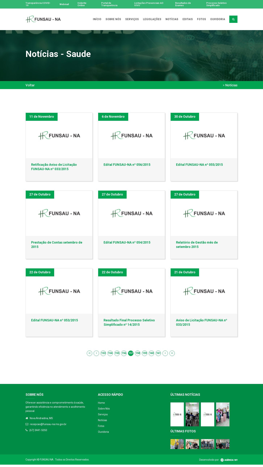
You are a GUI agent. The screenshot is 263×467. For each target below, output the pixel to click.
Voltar (30, 85)
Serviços (103, 416)
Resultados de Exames (183, 4)
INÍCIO (97, 19)
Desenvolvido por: (218, 462)
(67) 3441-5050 (38, 432)
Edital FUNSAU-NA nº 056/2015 (127, 165)
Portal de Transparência (110, 4)
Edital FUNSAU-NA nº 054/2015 (127, 243)
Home (101, 405)
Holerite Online (82, 4)
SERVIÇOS (132, 19)
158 (137, 355)
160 (151, 355)
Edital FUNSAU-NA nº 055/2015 (199, 165)
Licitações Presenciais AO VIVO (149, 4)
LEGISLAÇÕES (152, 19)
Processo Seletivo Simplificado (217, 4)
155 (117, 355)
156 (124, 355)
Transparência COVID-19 (34, 4)
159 (144, 355)
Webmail (64, 4)
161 (158, 355)
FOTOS (201, 19)
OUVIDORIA (217, 19)
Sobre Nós (104, 410)
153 (103, 355)
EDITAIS (188, 19)
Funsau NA (46, 461)
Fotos (101, 428)
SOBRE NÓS (113, 19)
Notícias (102, 422)
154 (110, 355)
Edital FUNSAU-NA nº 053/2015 (54, 322)
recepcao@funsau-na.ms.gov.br (48, 426)
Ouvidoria (103, 434)
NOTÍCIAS (172, 19)
